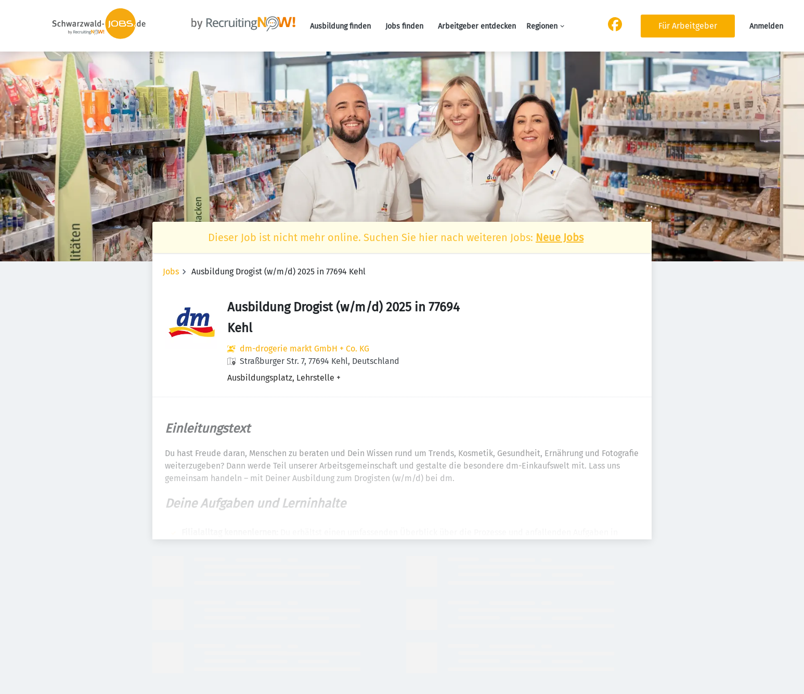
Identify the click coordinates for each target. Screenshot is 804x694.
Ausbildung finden (340, 26)
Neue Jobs (559, 237)
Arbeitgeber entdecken (477, 26)
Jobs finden (404, 26)
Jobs (171, 271)
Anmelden (766, 26)
